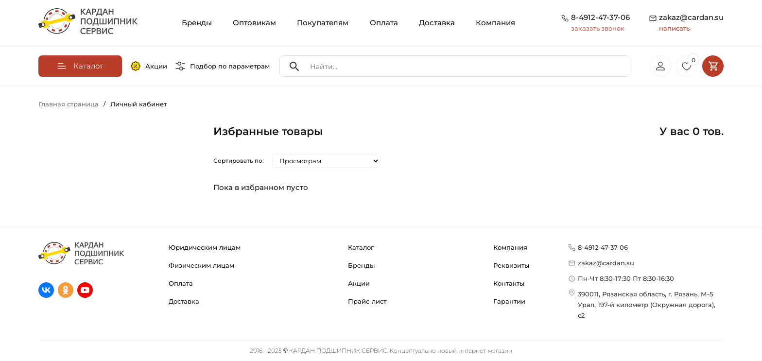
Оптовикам (254, 22)
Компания (495, 22)
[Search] (294, 66)
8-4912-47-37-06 (600, 17)
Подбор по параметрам (222, 66)
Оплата (384, 22)
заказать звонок (597, 28)
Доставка (437, 22)
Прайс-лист (367, 301)
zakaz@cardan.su (691, 23)
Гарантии (509, 301)
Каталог (361, 247)
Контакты (508, 283)
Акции (149, 66)
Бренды (197, 22)
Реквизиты (511, 265)
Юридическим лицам (205, 247)
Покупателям (322, 22)
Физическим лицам (201, 265)
